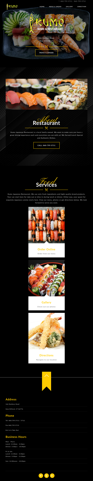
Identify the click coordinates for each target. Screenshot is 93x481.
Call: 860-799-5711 (46, 145)
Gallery (69, 6)
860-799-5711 (66, 1)
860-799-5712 (80, 1)
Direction (81, 6)
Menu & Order (55, 6)
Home (42, 6)
